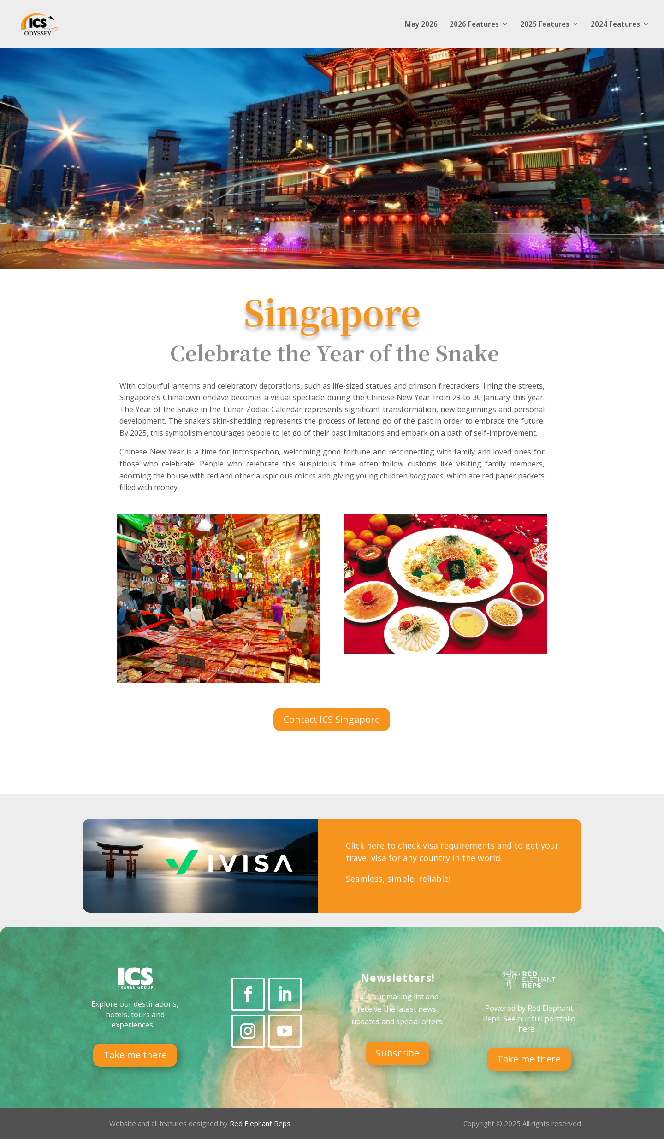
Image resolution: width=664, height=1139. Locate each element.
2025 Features (544, 25)
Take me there (135, 1055)
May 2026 (421, 25)
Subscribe (397, 1053)
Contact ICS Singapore (332, 719)
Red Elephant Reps (261, 1123)
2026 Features (474, 25)
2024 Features (615, 25)
